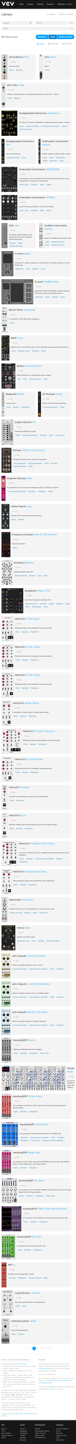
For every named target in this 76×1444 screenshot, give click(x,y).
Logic (24, 1306)
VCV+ (3, 1431)
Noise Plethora (33, 366)
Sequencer (19, 269)
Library (30, 4)
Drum (14, 351)
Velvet (32, 1321)
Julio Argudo (19, 955)
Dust (23, 815)
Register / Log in (65, 4)
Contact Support (62, 1429)
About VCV (60, 1440)
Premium (42, 37)
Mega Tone (34, 1152)
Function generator (35, 463)
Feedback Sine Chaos (43, 843)
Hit (34, 422)
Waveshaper (60, 158)
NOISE (21, 394)
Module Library (7, 1435)
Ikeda (27, 253)
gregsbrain (31, 590)
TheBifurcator (51, 281)
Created (53, 44)
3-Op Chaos (33, 675)
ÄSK (11, 225)
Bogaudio (11, 394)
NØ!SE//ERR (52, 169)
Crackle (25, 787)
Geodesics (19, 562)
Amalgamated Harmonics (33, 113)
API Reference (40, 1438)
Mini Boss (39, 1180)
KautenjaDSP (20, 1040)
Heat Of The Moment (45, 534)
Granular (19, 828)
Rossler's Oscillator (37, 1012)
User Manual (5, 1433)
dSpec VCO (43, 590)
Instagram (23, 1431)
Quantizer (59, 604)
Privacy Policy (61, 1435)
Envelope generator (50, 407)
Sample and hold (32, 126)
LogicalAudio (22, 1293)
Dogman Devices (16, 478)
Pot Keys (36, 1236)
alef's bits (12, 85)
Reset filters (66, 14)
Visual (43, 269)
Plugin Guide (39, 1435)
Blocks (31, 1040)
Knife (29, 478)
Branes (29, 562)
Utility (45, 158)
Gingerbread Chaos (35, 871)
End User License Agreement (61, 1380)
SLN (8, 144)
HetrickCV (20, 618)
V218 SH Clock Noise (33, 450)
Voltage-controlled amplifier (52, 1140)
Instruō (21, 927)
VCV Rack (23, 1364)
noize (21, 85)
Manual (40, 4)
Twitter (22, 1435)
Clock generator (25, 129)
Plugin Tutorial (40, 1433)
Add (12, 62)
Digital (45, 161)
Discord (23, 1440)
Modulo (46, 144)
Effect (51, 158)
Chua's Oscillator (36, 955)
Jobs (58, 1438)
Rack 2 (4, 1429)
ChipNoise (29, 309)
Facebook (24, 1433)
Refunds (59, 1433)
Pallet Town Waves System (52, 1208)
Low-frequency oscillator (50, 126)
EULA (58, 1431)
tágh (27, 927)
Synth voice (23, 185)
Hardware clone (57, 245)
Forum (22, 1429)
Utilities (48, 228)
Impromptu (15, 899)
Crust (20, 337)
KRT (10, 1264)
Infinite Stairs (35, 1096)
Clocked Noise (35, 759)
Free (52, 37)
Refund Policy (47, 1383)
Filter (25, 379)
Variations (27, 899)
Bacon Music (16, 309)
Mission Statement (45, 1368)
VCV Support (50, 1387)
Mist (26, 57)
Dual (19, 379)
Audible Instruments (55, 225)
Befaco (21, 366)
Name (40, 44)
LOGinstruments (20, 1321)
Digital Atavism (23, 422)
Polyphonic (26, 407)
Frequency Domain (22, 534)
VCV (3, 1425)
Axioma (19, 253)
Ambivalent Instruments (55, 141)
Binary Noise (32, 703)
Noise (12, 70)
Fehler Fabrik (18, 506)
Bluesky (23, 1438)
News (3, 1438)
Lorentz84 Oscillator (38, 984)
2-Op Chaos (33, 646)
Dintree (17, 450)
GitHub (37, 1429)
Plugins (51, 14)
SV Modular (48, 394)
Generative (53, 113)
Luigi (29, 506)
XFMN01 (50, 197)
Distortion (53, 161)
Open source (66, 37)
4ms (46, 57)
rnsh (16, 225)
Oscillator (34, 185)
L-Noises (35, 1293)
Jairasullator (41, 1124)
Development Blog (42, 1431)
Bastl (13, 337)
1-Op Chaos (33, 618)
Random (67, 44)
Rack (21, 4)
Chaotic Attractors (45, 731)
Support (50, 4)
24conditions (16, 57)
